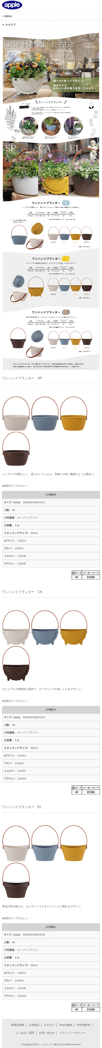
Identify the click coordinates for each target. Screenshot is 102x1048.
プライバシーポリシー (72, 1032)
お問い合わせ (47, 1032)
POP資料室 (83, 1024)
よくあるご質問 (25, 1032)
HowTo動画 (65, 1024)
